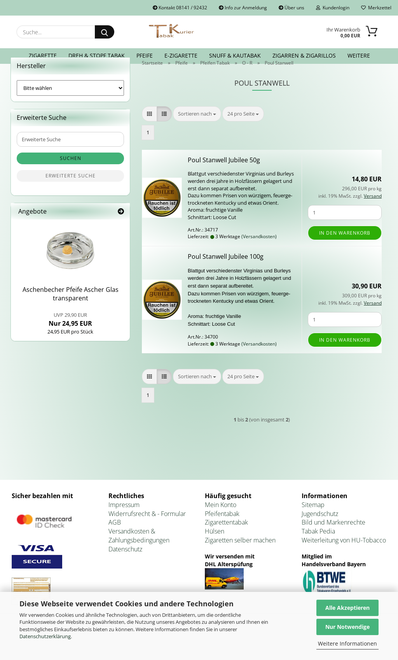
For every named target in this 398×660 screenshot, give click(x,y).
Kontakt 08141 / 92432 (180, 7)
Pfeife (144, 55)
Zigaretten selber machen (240, 555)
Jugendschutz (320, 528)
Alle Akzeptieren (347, 607)
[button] (149, 128)
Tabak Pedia (318, 546)
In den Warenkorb (344, 247)
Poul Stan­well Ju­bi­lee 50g (224, 174)
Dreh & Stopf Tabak (96, 55)
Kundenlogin (332, 7)
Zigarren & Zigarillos (304, 55)
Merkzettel (376, 7)
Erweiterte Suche (70, 190)
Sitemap (313, 519)
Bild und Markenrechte (333, 537)
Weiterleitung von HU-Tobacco (344, 555)
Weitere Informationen (347, 643)
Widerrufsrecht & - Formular (147, 528)
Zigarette (43, 55)
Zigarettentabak (226, 537)
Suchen (70, 173)
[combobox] (197, 128)
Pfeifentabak (222, 528)
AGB (114, 537)
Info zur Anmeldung (243, 7)
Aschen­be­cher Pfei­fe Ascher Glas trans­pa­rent (71, 309)
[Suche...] (104, 32)
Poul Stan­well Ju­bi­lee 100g (226, 271)
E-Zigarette (180, 55)
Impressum (124, 519)
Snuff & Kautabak (235, 55)
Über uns (291, 7)
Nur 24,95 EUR (70, 334)
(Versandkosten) (259, 251)
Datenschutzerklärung (45, 636)
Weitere (358, 55)
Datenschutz (125, 564)
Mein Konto (220, 519)
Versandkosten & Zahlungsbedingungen (138, 550)
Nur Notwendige (347, 626)
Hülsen (214, 546)
